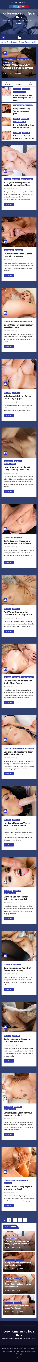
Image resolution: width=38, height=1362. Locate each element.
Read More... (9, 204)
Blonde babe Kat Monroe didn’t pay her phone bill (16, 898)
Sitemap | (19, 1354)
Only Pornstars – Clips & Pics (21, 1348)
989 (20, 1220)
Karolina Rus (8, 537)
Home (18, 1357)
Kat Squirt (7, 677)
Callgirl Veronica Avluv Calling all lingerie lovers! (18, 66)
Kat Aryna (7, 819)
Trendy (30, 83)
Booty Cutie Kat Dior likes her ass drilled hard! (18, 326)
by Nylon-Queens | (30, 1351)
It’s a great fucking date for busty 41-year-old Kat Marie (17, 183)
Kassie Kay (7, 1035)
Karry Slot (7, 964)
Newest (7, 83)
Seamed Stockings (23, 59)
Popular (19, 83)
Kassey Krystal (9, 1180)
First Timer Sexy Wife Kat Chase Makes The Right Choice (19, 613)
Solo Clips (26, 132)
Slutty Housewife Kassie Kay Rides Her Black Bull (18, 1040)
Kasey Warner (18, 105)
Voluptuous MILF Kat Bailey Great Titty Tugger (17, 397)
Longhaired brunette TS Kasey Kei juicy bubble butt (18, 753)
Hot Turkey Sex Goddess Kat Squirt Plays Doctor (18, 682)
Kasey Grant (8, 1106)
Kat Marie (17, 89)
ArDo (18, 73)
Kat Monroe (8, 890)
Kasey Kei (7, 748)
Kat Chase (7, 608)
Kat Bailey (17, 132)
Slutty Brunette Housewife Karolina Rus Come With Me (17, 542)
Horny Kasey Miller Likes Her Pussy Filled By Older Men (18, 468)
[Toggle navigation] (20, 37)
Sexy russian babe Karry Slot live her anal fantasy (17, 969)
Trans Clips (29, 748)
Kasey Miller (8, 461)
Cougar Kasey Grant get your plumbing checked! (18, 1114)
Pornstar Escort (9, 59)
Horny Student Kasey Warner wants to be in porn (18, 255)
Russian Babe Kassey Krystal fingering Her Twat (18, 1187)
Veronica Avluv (9, 62)
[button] (35, 37)
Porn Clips (25, 89)
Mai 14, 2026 (9, 73)
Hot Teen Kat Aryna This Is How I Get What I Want (16, 824)
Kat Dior (16, 118)
